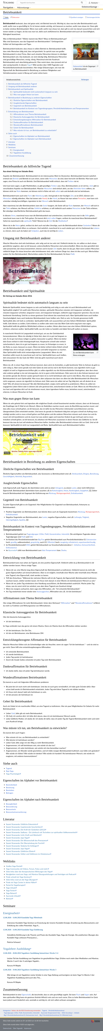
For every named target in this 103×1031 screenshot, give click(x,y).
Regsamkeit (27, 476)
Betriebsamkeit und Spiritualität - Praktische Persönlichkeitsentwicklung (26, 430)
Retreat (9, 898)
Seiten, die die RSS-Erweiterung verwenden (26, 1010)
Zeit (72, 196)
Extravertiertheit (88, 545)
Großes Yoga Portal (13, 866)
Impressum (27, 1028)
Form (30, 196)
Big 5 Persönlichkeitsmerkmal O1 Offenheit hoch (56, 1015)
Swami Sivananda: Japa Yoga (17, 838)
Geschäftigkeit (8, 476)
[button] (27, 270)
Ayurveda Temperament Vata (50, 1013)
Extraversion (91, 539)
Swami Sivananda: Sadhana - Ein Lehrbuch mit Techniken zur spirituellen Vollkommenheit (41, 832)
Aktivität (18, 476)
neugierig (64, 542)
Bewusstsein (11, 809)
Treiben (71, 181)
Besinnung (10, 787)
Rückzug (52, 493)
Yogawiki (8, 2)
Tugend (9, 768)
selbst (57, 191)
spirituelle (28, 221)
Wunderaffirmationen (83, 603)
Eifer (31, 537)
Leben (60, 231)
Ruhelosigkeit (57, 490)
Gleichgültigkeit (12, 520)
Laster (74, 488)
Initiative (77, 545)
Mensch (45, 201)
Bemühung (94, 474)
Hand (55, 198)
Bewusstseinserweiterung (16, 812)
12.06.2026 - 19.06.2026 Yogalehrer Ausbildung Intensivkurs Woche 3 (29, 970)
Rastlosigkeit (74, 490)
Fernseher (82, 198)
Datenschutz (7, 1028)
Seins (84, 188)
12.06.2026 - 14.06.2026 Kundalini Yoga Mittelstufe (22, 918)
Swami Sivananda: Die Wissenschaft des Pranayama (26, 840)
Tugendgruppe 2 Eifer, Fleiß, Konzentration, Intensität (48, 534)
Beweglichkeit (11, 804)
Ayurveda (12, 550)
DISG (28, 545)
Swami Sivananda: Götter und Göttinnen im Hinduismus (28, 854)
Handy (44, 198)
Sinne (13, 215)
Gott (13, 713)
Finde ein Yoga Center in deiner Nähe (20, 882)
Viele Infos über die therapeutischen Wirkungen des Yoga (28, 871)
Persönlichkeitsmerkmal (56, 1010)
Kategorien (6, 1010)
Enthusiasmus (11, 547)
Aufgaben (35, 231)
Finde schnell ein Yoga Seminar (18, 877)
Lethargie (78, 517)
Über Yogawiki (18, 1028)
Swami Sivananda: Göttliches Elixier (20, 851)
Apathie (22, 520)
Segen (86, 994)
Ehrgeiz (86, 474)
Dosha (63, 550)
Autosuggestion (43, 591)
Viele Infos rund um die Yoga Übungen (21, 880)
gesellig (14, 542)
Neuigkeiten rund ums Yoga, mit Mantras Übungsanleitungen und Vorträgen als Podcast (40, 874)
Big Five (41, 539)
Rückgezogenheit (63, 493)
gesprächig (35, 542)
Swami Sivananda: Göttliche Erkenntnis (21, 824)
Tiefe (8, 208)
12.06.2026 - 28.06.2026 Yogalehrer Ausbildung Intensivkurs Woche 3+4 (30, 953)
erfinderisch (73, 542)
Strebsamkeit (77, 474)
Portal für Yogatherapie (15, 885)
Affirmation (65, 603)
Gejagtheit (84, 490)
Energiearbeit (11, 913)
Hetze (66, 490)
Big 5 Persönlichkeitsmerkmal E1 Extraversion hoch (21, 1015)
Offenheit (51, 542)
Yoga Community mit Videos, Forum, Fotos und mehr (27, 869)
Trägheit (85, 517)
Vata (43, 550)
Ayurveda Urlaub (12, 896)
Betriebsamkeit (9, 259)
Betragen (9, 793)
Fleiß (72, 254)
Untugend (59, 488)
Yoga (29, 65)
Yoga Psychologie (13, 774)
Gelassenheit (78, 66)
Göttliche (37, 208)
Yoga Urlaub (10, 888)
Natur (17, 225)
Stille (87, 215)
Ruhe (19, 191)
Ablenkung (39, 196)
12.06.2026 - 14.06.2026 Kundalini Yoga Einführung (23, 930)
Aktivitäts (77, 188)
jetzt (49, 218)
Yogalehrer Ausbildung (16, 948)
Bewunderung (11, 807)
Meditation (62, 221)
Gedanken (87, 225)
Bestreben (10, 790)
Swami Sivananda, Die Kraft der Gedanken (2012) (25, 830)
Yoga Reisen (10, 893)
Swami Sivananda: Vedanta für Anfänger (21, 846)
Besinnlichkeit (11, 785)
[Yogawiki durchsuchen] (51, 2)
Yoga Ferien (10, 890)
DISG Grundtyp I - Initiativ (70, 1013)
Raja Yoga (9, 771)
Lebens (96, 228)
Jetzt (91, 186)
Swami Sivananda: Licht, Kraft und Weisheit (23, 835)
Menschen (53, 178)
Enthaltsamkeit (77, 493)
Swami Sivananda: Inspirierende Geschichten (23, 827)
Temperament (51, 550)
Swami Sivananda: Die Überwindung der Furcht (24, 843)
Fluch (78, 994)
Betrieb (16, 178)
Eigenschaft (26, 994)
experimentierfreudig (87, 542)
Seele (45, 205)
